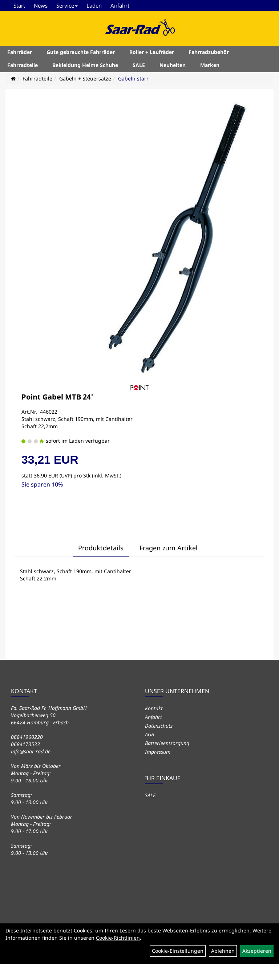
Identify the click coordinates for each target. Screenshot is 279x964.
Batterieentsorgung (167, 743)
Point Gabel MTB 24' (57, 397)
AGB (149, 734)
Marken (209, 65)
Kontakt (154, 708)
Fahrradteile (22, 65)
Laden (94, 5)
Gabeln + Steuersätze (85, 78)
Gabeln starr (133, 78)
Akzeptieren (256, 950)
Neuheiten (172, 65)
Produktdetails (101, 547)
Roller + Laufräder (151, 52)
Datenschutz (159, 725)
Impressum (157, 751)
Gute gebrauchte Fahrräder (80, 52)
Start (19, 5)
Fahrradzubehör (209, 52)
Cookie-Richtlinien (118, 937)
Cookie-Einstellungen (177, 950)
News (41, 5)
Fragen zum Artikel (169, 547)
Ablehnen (223, 950)
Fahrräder (19, 52)
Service (67, 5)
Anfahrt (119, 5)
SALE (139, 65)
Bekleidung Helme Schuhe (85, 65)
